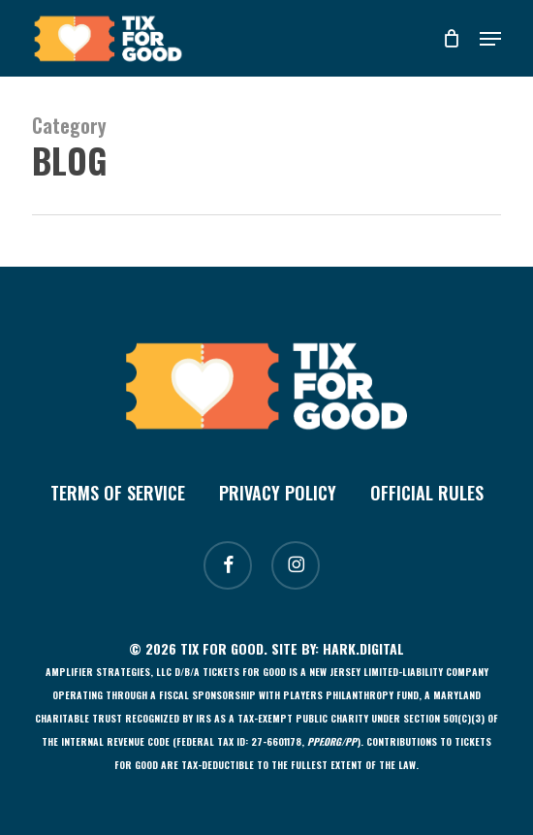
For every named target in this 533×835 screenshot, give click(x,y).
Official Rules (427, 492)
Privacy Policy (277, 492)
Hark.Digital (363, 648)
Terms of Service (117, 492)
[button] (490, 38)
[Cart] (451, 38)
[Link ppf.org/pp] (332, 741)
